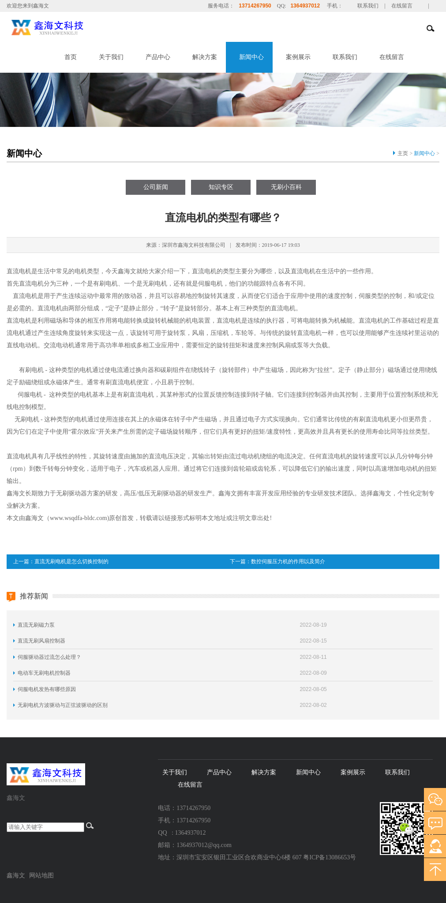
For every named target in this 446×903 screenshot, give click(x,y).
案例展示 (298, 57)
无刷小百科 (286, 187)
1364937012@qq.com (204, 845)
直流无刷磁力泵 (36, 625)
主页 (402, 153)
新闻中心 (251, 57)
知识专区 (221, 187)
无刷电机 (27, 419)
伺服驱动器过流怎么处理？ (49, 657)
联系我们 (368, 6)
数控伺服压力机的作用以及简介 (288, 561)
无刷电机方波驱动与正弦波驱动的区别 (63, 705)
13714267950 (255, 6)
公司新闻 (155, 187)
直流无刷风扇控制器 (41, 641)
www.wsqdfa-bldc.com (78, 518)
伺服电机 (30, 394)
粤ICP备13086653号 (329, 857)
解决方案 (204, 57)
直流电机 (19, 320)
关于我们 (111, 57)
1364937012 (305, 6)
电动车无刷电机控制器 (44, 673)
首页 (70, 57)
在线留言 (401, 6)
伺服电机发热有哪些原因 (47, 689)
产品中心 (158, 57)
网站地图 (41, 875)
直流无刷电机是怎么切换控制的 (71, 561)
